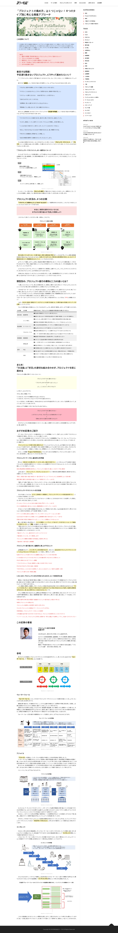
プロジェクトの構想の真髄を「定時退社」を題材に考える (32, 539)
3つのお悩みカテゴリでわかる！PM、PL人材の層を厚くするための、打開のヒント (38, 557)
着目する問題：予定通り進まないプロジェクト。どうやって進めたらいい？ (41, 56)
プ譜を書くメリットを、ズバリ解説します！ (28, 536)
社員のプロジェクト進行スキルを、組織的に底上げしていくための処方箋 (36, 555)
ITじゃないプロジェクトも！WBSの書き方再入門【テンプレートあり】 (35, 503)
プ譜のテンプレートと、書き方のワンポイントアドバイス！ (32, 533)
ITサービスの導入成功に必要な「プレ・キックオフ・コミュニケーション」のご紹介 (38, 514)
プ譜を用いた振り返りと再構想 (25, 541)
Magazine (82, 2)
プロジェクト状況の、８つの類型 (30, 58)
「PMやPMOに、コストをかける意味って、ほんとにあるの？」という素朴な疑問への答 (40, 569)
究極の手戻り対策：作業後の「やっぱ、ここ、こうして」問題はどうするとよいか (38, 519)
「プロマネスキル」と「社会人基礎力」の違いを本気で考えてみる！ (34, 563)
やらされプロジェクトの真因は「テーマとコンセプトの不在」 (33, 608)
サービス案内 (54, 2)
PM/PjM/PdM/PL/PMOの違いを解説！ (27, 566)
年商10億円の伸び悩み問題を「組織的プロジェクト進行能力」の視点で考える (38, 599)
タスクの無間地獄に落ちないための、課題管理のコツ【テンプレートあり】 (37, 506)
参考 (66, 297)
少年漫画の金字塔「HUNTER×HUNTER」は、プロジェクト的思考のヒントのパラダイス (41, 614)
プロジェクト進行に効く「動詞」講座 (26, 572)
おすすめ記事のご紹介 (28, 64)
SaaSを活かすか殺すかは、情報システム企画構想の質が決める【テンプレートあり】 (39, 517)
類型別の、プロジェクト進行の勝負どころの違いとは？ (36, 60)
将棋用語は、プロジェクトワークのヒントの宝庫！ (30, 611)
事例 (76, 2)
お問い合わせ (91, 2)
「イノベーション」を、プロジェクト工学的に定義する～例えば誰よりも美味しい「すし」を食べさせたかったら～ (47, 616)
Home (46, 2)
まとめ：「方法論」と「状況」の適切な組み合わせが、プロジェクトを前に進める (43, 62)
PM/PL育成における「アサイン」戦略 (27, 560)
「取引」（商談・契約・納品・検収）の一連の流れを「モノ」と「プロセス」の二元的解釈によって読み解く (44, 476)
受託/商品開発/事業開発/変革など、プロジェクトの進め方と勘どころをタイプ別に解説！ (41, 469)
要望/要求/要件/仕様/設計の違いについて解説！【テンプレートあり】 (35, 479)
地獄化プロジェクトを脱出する (25, 602)
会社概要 (99, 2)
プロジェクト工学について (66, 2)
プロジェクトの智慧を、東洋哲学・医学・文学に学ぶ (31, 605)
